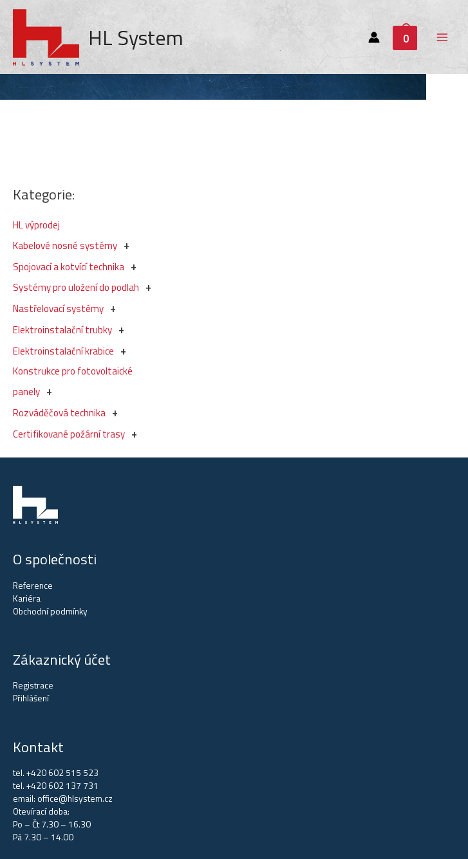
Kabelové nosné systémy (65, 245)
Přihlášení (31, 698)
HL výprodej (36, 224)
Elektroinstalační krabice (63, 351)
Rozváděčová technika (59, 412)
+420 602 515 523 (62, 772)
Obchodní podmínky (50, 611)
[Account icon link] (374, 37)
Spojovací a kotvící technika (68, 266)
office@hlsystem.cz (75, 798)
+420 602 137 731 (62, 785)
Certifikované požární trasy (69, 434)
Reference (33, 585)
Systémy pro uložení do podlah (76, 287)
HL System (135, 37)
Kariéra (27, 598)
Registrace (33, 685)
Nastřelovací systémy (58, 308)
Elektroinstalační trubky (62, 329)
